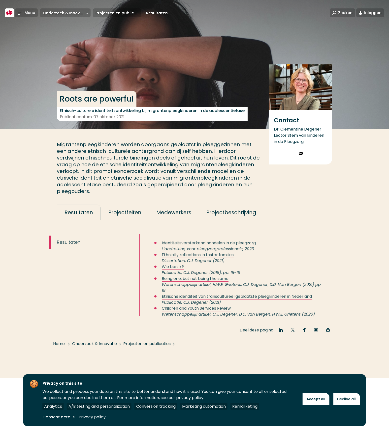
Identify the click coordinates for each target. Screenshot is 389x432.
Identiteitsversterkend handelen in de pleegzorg (209, 247)
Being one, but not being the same (195, 283)
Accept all (315, 399)
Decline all (346, 399)
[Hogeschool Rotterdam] (9, 12)
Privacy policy (92, 417)
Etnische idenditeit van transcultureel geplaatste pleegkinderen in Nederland (237, 301)
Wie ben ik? (173, 271)
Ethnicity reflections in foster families (198, 259)
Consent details (58, 417)
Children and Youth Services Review (196, 313)
